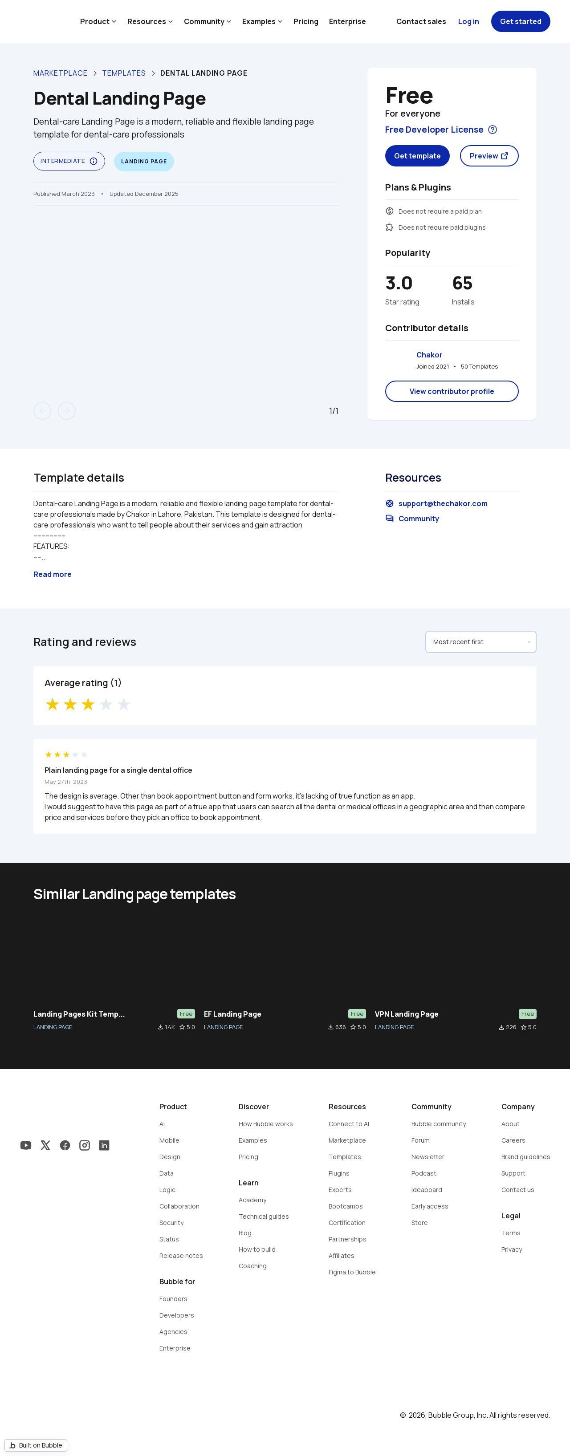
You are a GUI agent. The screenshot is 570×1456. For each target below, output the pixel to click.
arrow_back (42, 410)
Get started (521, 21)
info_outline (93, 161)
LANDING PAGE (52, 1027)
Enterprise (347, 21)
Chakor (429, 355)
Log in (468, 21)
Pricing (305, 21)
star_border (182, 1026)
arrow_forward (66, 410)
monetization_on (389, 211)
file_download (160, 1026)
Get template (417, 156)
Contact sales (421, 21)
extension (389, 227)
